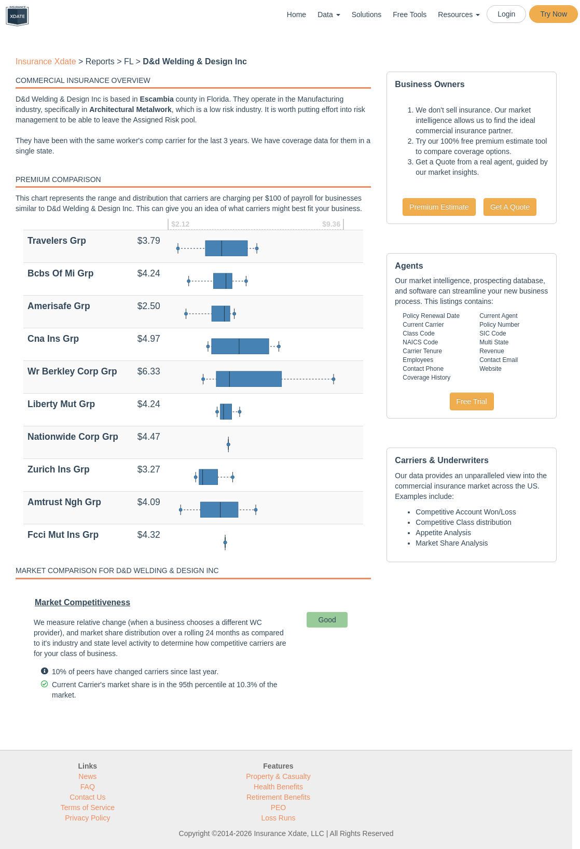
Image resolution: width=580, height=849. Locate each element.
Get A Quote (510, 207)
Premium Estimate (438, 207)
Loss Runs (278, 818)
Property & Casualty (278, 776)
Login (506, 14)
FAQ (87, 787)
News (87, 776)
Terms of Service (88, 807)
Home (296, 14)
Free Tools (409, 14)
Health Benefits (278, 787)
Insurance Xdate (46, 61)
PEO (278, 807)
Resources (459, 14)
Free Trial (472, 401)
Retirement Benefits (278, 797)
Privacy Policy (87, 818)
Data (328, 14)
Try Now (553, 14)
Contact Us (87, 797)
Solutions (367, 14)
